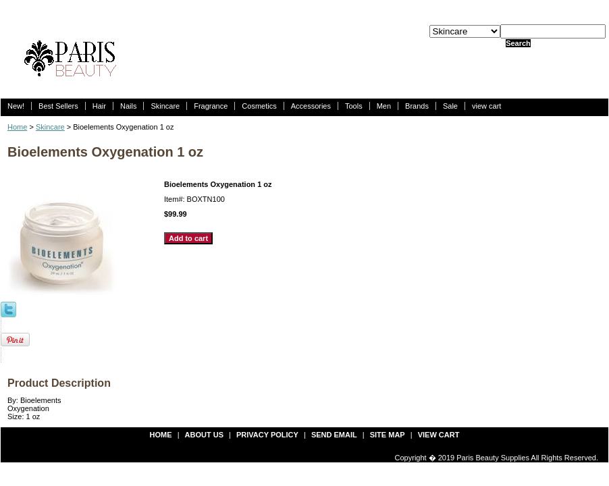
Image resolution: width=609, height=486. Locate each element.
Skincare (165, 106)
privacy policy (267, 435)
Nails (128, 106)
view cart (486, 106)
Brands (417, 106)
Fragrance (211, 106)
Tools (354, 106)
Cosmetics (259, 106)
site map (387, 435)
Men (384, 106)
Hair (99, 106)
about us (204, 435)
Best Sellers (58, 106)
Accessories (311, 106)
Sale (450, 106)
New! (15, 106)
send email (334, 435)
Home (17, 127)
